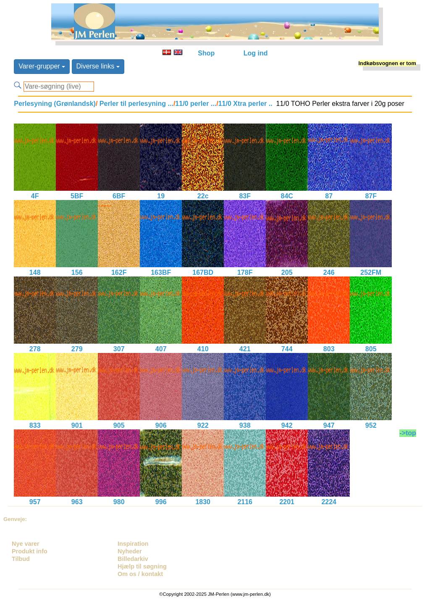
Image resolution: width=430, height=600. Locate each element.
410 (203, 349)
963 (77, 501)
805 (371, 349)
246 (329, 272)
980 (119, 501)
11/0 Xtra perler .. (245, 103)
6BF (119, 196)
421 (245, 349)
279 (77, 349)
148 (35, 272)
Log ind (256, 53)
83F (245, 196)
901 (77, 425)
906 (161, 425)
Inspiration (133, 543)
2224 (328, 501)
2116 (244, 501)
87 (329, 196)
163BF (161, 272)
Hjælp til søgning (142, 566)
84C (287, 196)
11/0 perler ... (195, 103)
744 (287, 349)
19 (161, 196)
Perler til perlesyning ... (135, 103)
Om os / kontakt (140, 574)
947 (329, 425)
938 (245, 425)
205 (287, 272)
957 (35, 501)
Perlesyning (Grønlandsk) (55, 103)
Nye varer (25, 543)
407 (161, 349)
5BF (77, 196)
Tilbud (21, 558)
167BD (202, 272)
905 (119, 425)
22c (203, 196)
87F (371, 196)
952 (371, 425)
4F (35, 196)
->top (407, 433)
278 (35, 349)
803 (329, 349)
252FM (370, 272)
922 (203, 425)
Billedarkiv (133, 558)
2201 (286, 501)
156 (77, 272)
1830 (202, 501)
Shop (206, 53)
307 (119, 349)
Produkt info (29, 551)
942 (287, 425)
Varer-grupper (41, 66)
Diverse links (98, 66)
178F (244, 272)
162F (118, 272)
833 (35, 425)
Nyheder (130, 551)
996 (161, 501)
